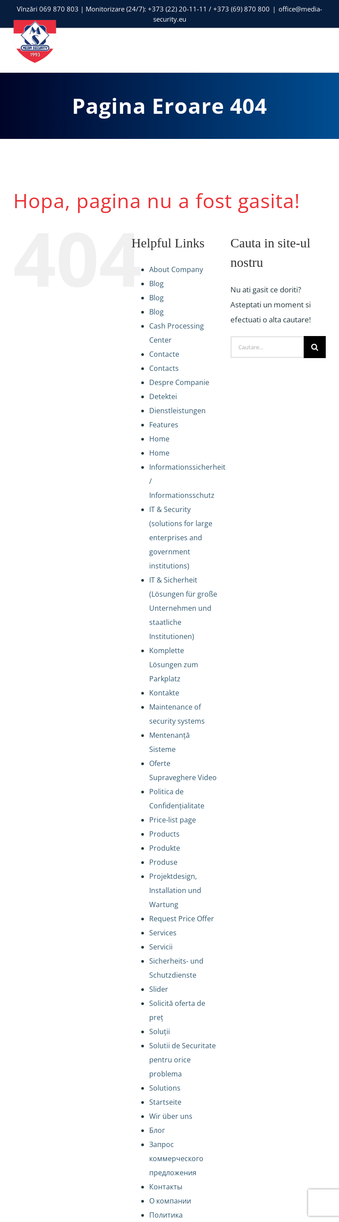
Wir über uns (170, 1116)
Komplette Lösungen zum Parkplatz (173, 665)
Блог (157, 1130)
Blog (156, 283)
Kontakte (164, 693)
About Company (176, 269)
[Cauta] (315, 347)
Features (163, 425)
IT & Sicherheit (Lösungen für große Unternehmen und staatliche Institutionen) (183, 608)
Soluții (159, 1031)
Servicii (161, 947)
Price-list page (172, 820)
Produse (163, 862)
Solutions (165, 1088)
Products (164, 834)
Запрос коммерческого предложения (176, 1158)
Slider (158, 989)
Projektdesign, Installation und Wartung (175, 890)
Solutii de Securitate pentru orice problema (182, 1060)
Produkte (164, 848)
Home (159, 439)
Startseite (165, 1102)
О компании (170, 1201)
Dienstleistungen (177, 410)
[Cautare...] (267, 347)
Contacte (164, 354)
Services (163, 933)
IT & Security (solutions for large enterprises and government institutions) (180, 537)
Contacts (164, 368)
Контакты (165, 1187)
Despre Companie (179, 382)
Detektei (163, 396)
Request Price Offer (181, 918)
